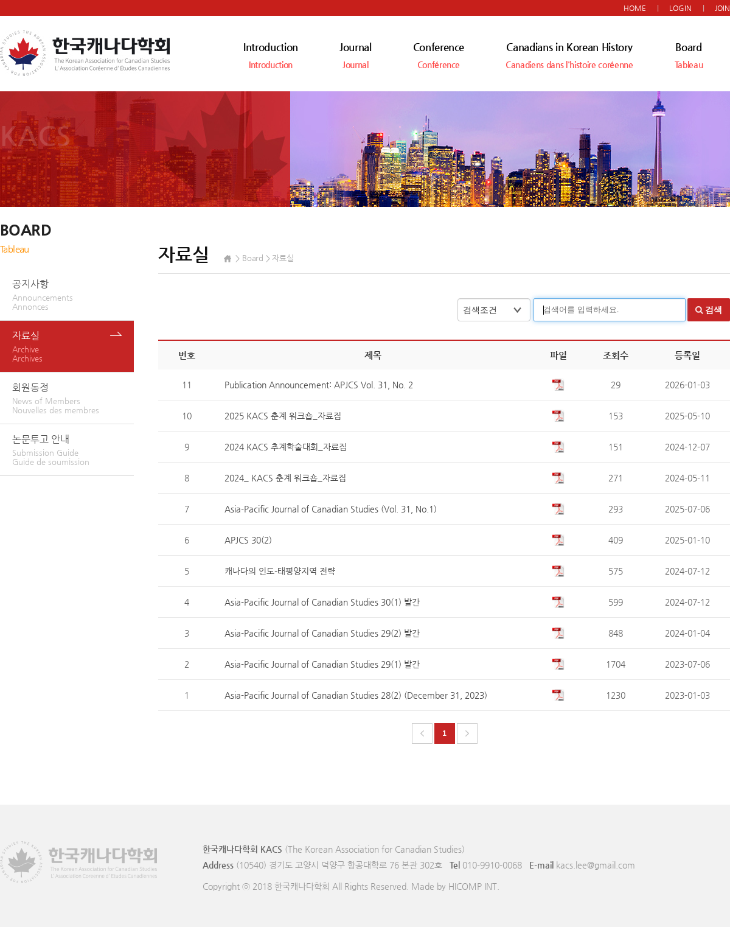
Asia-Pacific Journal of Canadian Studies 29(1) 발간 (322, 664)
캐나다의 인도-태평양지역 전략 (279, 571)
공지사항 (73, 294)
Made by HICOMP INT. (455, 886)
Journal (355, 55)
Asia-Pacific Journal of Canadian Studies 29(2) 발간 (322, 633)
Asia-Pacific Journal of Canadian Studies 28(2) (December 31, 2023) (355, 695)
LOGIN (680, 8)
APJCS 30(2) (248, 540)
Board (689, 55)
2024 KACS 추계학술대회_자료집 (285, 447)
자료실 (73, 346)
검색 (713, 310)
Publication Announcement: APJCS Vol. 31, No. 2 (318, 385)
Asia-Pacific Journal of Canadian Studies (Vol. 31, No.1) (330, 509)
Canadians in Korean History (569, 55)
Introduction (270, 55)
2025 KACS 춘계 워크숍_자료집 (282, 416)
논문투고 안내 (73, 449)
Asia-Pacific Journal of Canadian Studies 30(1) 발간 (322, 602)
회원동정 (73, 398)
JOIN (722, 8)
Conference (439, 55)
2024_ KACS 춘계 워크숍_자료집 (285, 478)
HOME (635, 8)
